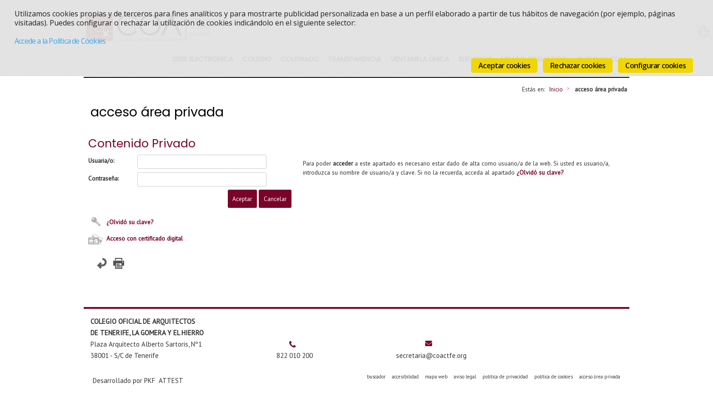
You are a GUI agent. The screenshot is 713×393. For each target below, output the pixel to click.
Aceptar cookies (504, 65)
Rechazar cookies (577, 65)
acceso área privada (599, 376)
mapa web (436, 376)
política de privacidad (505, 376)
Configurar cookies (655, 65)
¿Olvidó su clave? (129, 222)
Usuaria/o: (101, 160)
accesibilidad (405, 376)
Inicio (556, 89)
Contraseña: (103, 178)
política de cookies (553, 376)
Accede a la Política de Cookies (60, 41)
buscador (376, 376)
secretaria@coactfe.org (431, 355)
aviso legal (465, 376)
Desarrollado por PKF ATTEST (138, 380)
